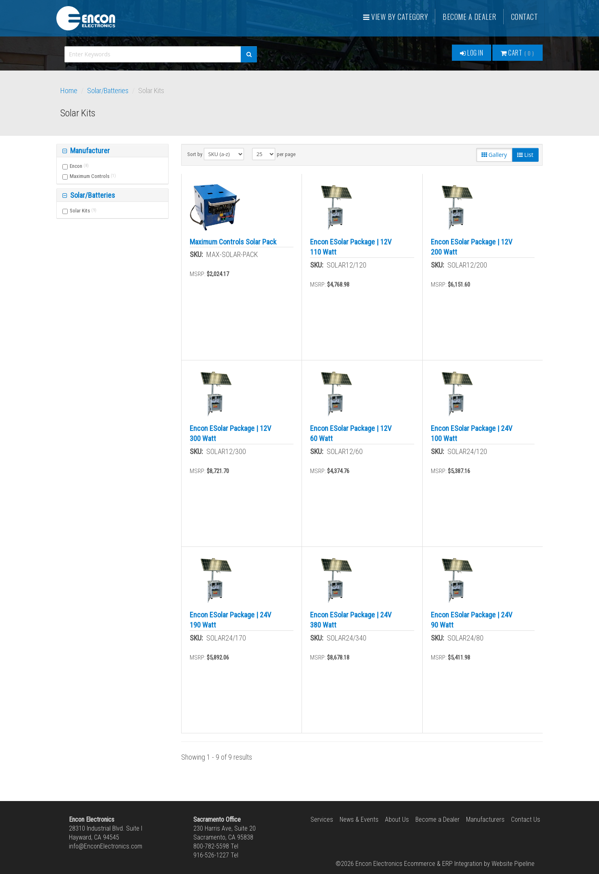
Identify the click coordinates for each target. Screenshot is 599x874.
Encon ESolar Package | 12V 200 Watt (471, 247)
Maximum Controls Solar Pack (233, 242)
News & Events (359, 819)
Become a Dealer (469, 16)
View (395, 16)
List (525, 155)
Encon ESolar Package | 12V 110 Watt (350, 247)
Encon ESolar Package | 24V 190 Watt (230, 620)
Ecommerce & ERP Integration (443, 864)
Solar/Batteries (107, 90)
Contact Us (525, 819)
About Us (397, 819)
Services (321, 819)
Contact (524, 16)
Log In (471, 53)
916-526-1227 (211, 855)
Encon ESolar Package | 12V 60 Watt (350, 433)
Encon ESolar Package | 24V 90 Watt (471, 620)
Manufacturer (89, 150)
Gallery (494, 155)
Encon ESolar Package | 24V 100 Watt (471, 433)
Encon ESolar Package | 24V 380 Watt (350, 620)
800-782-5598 (211, 846)
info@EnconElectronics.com (105, 846)
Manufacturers (485, 819)
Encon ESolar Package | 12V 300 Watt (230, 433)
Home (68, 90)
